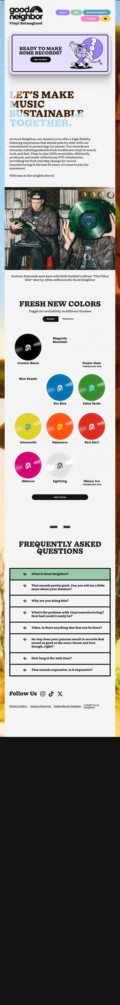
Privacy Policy (18, 974)
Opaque (50, 319)
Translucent (67, 319)
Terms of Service (40, 974)
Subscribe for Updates (67, 974)
